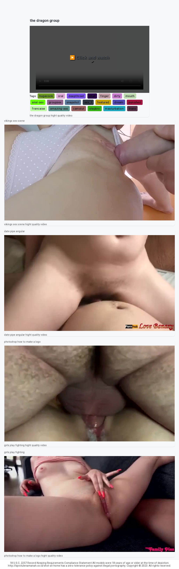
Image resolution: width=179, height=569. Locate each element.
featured (103, 102)
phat (92, 96)
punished (134, 102)
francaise (38, 108)
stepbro (94, 108)
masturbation (114, 108)
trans (132, 108)
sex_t (88, 102)
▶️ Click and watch (89, 57)
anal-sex (38, 102)
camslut (78, 108)
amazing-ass (59, 108)
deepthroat (76, 96)
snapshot (73, 102)
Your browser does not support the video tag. (89, 172)
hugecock (46, 96)
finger (104, 96)
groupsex (55, 102)
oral (60, 96)
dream (118, 102)
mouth (130, 96)
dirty (117, 96)
